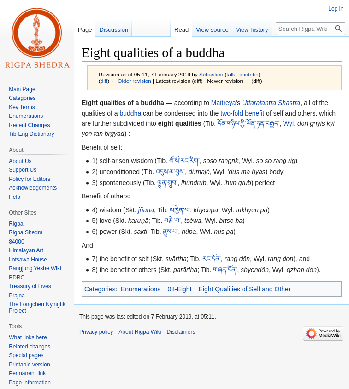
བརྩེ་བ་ (172, 220)
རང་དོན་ (211, 258)
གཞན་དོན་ (225, 269)
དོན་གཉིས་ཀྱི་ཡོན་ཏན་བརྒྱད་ (248, 123)
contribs (248, 74)
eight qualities (179, 123)
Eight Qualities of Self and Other (245, 289)
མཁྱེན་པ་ (180, 210)
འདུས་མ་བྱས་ (170, 171)
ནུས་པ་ (170, 231)
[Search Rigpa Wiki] (310, 28)
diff (104, 81)
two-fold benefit (242, 113)
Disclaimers (180, 332)
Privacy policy (96, 332)
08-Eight (179, 289)
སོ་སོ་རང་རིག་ (184, 160)
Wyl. (289, 123)
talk (230, 74)
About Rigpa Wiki (139, 332)
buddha (131, 113)
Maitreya (223, 102)
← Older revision (131, 81)
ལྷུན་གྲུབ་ (167, 182)
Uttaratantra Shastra (271, 102)
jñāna (146, 210)
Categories (100, 289)
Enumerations (140, 289)
